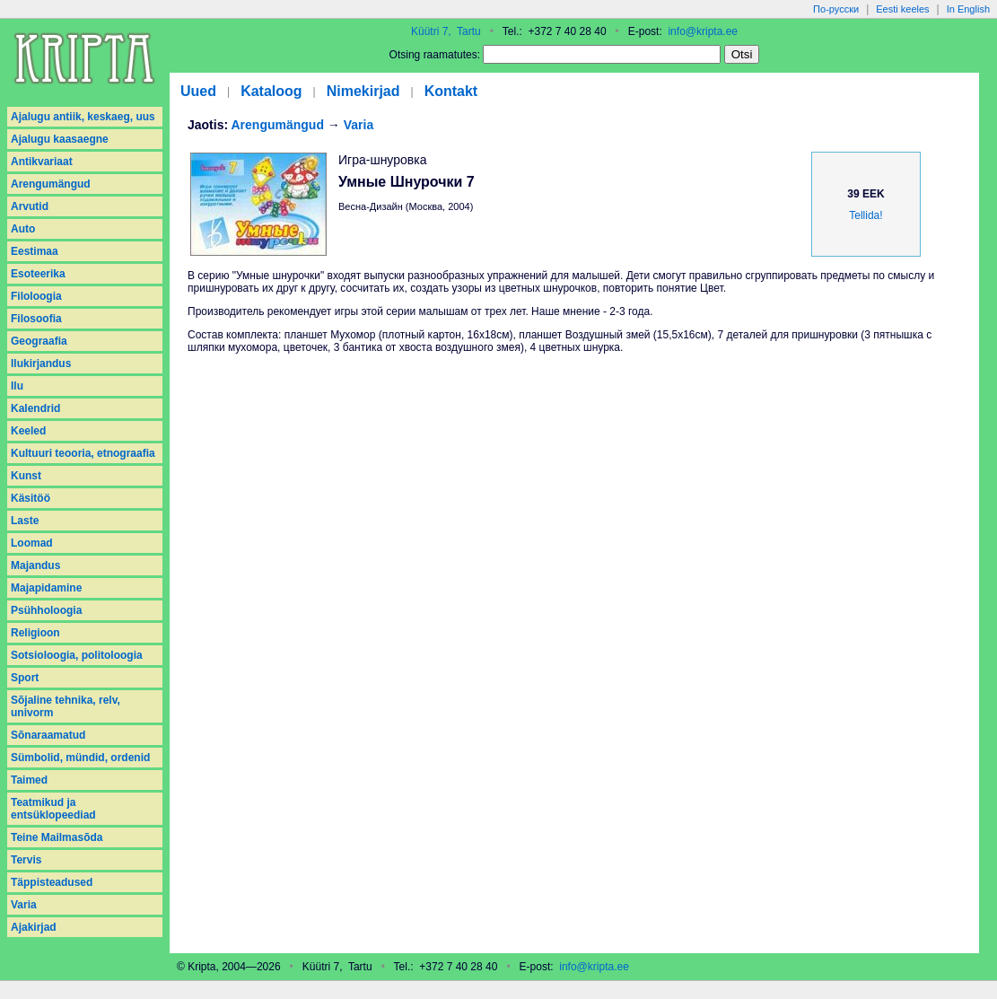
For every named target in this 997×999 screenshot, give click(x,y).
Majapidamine (46, 588)
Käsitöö (30, 498)
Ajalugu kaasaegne (60, 139)
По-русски (836, 9)
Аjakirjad (34, 927)
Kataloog (271, 91)
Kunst (26, 475)
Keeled (28, 431)
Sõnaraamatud (48, 735)
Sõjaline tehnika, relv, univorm (65, 706)
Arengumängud (51, 184)
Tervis (26, 860)
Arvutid (29, 206)
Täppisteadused (51, 882)
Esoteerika (38, 273)
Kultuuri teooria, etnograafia (83, 453)
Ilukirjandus (41, 363)
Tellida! (865, 215)
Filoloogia (36, 296)
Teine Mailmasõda (56, 837)
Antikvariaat (42, 161)
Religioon (35, 633)
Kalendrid (35, 408)
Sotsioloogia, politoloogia (77, 655)
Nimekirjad (363, 91)
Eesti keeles (902, 9)
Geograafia (39, 341)
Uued (198, 91)
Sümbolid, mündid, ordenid (80, 757)
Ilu (17, 386)
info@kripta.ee (703, 31)
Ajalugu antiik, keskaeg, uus (83, 116)
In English (968, 9)
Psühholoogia (46, 610)
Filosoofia (36, 318)
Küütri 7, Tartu (446, 31)
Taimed (29, 780)
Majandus (35, 565)
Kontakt (451, 91)
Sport (25, 677)
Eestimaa (34, 251)
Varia (24, 904)
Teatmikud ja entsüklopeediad (53, 808)
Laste (25, 520)
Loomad (32, 543)
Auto (23, 229)
